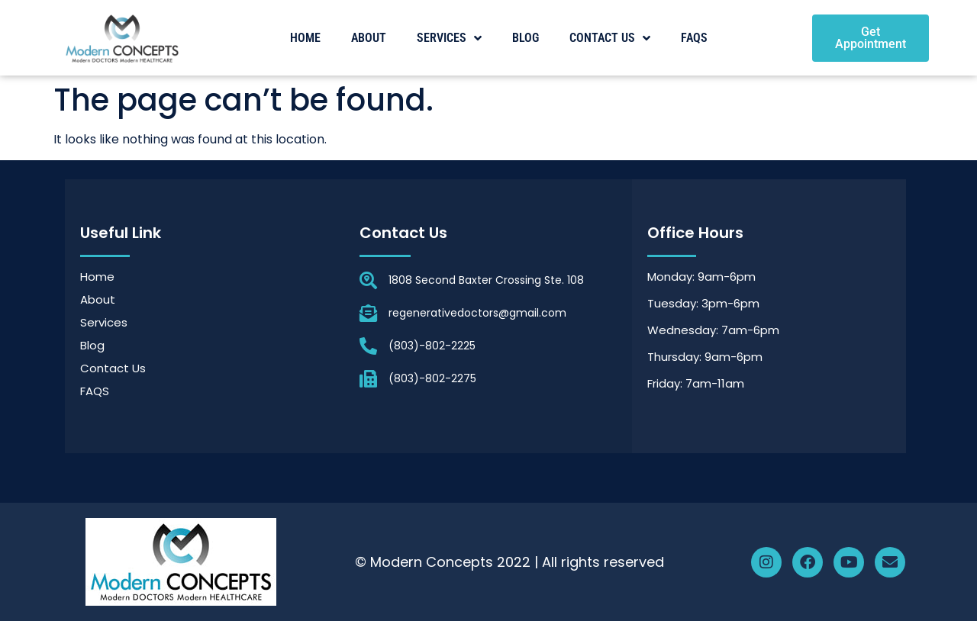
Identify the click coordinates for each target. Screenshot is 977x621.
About (368, 38)
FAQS (694, 38)
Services (449, 38)
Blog (525, 38)
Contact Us (609, 38)
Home (305, 38)
